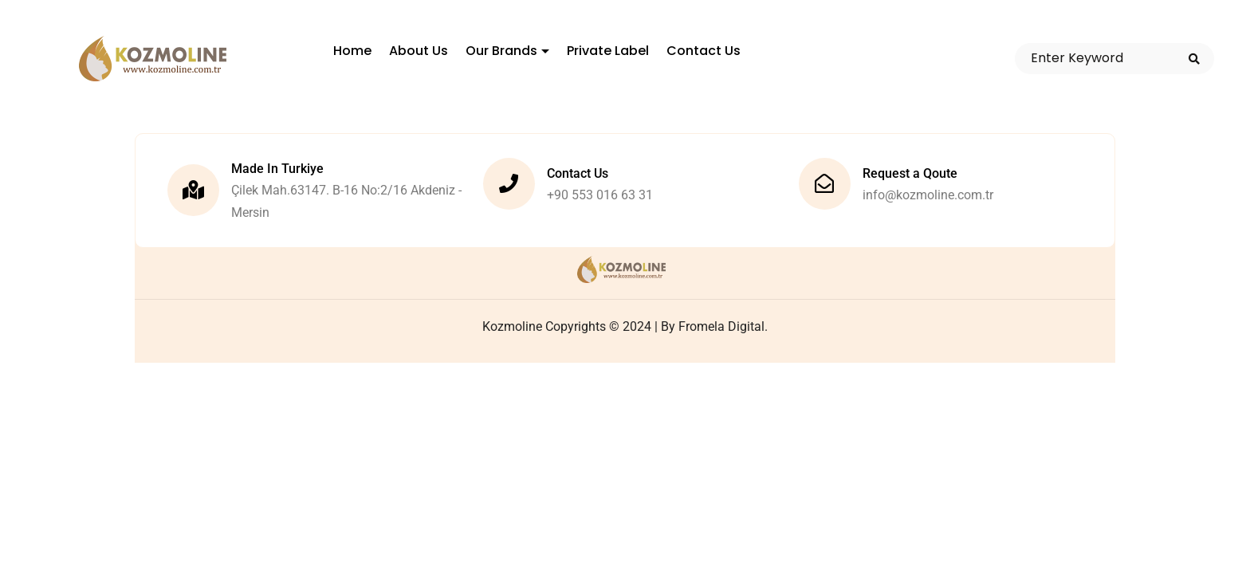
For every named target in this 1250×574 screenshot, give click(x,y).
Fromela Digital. (723, 326)
